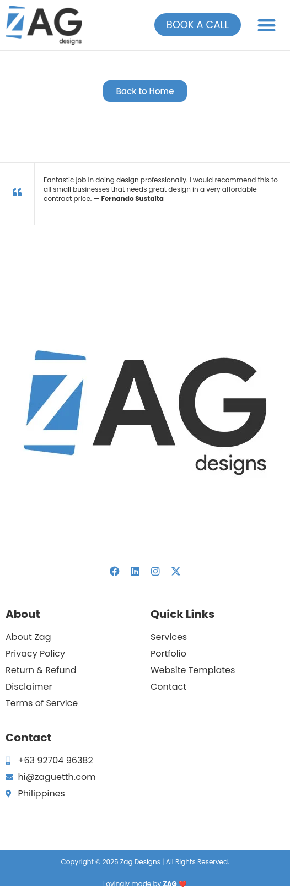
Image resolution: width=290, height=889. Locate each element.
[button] (267, 25)
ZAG (170, 883)
